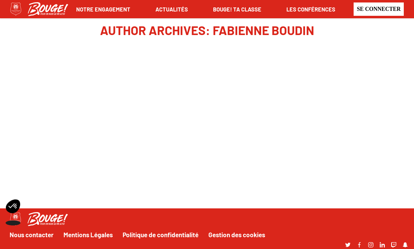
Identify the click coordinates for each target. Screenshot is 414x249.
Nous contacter (32, 234)
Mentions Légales (88, 234)
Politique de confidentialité (160, 234)
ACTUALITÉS (171, 9)
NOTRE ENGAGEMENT (103, 9)
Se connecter (379, 9)
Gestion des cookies (236, 234)
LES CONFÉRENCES (310, 9)
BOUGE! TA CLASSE (237, 9)
